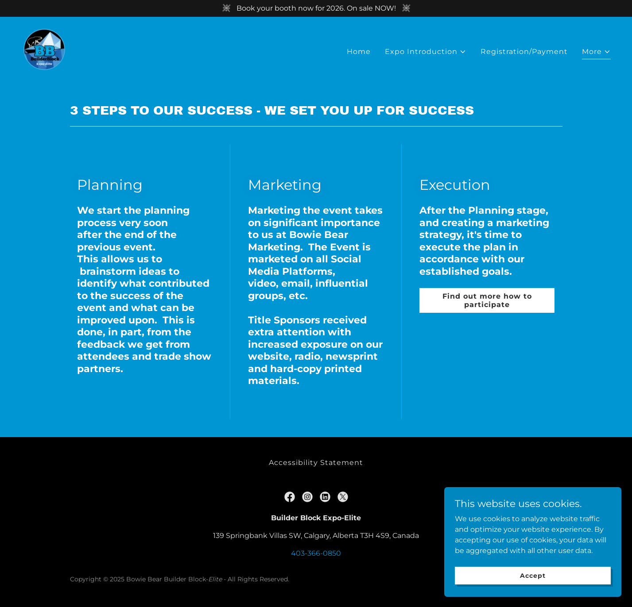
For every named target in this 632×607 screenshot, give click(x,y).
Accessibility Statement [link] (316, 462)
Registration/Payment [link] (524, 51)
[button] (425, 51)
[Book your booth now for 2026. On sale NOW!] (316, 8)
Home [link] (359, 51)
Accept (532, 593)
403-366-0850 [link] (316, 553)
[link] (44, 50)
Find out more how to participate (487, 300)
